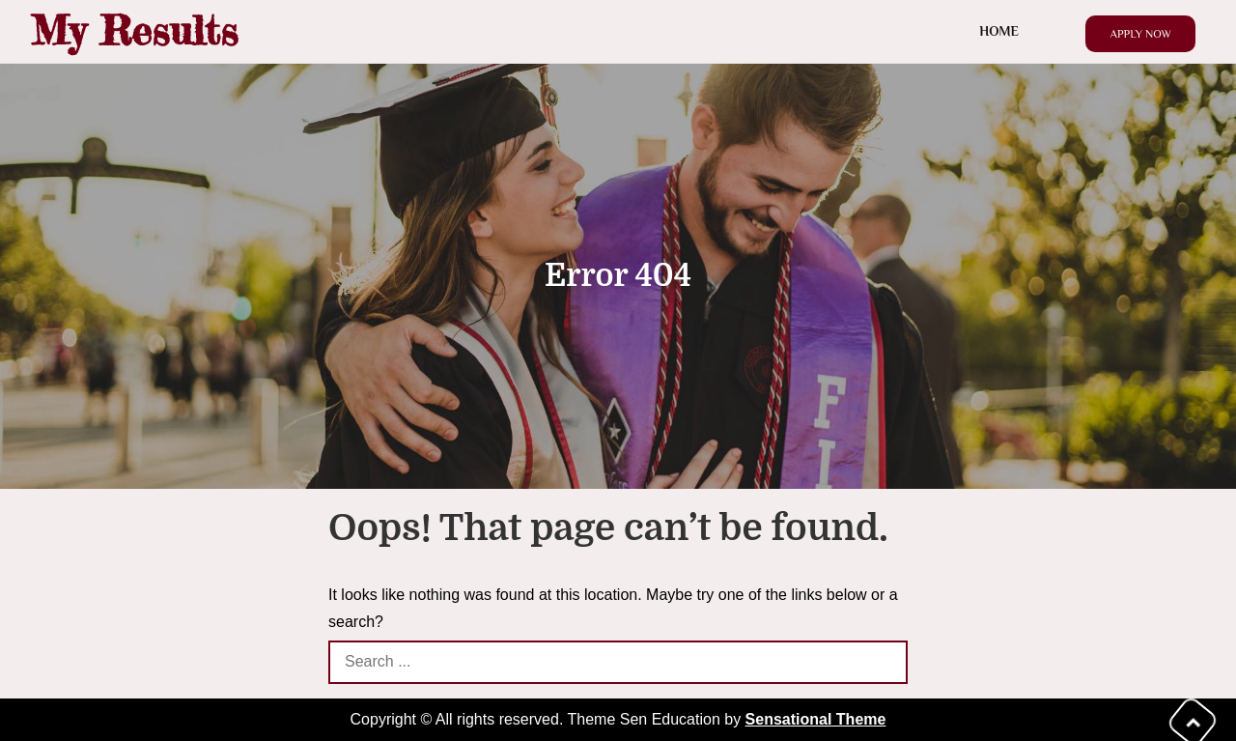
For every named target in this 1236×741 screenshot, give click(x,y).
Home (999, 31)
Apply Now (1140, 34)
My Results (134, 30)
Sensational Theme (815, 719)
